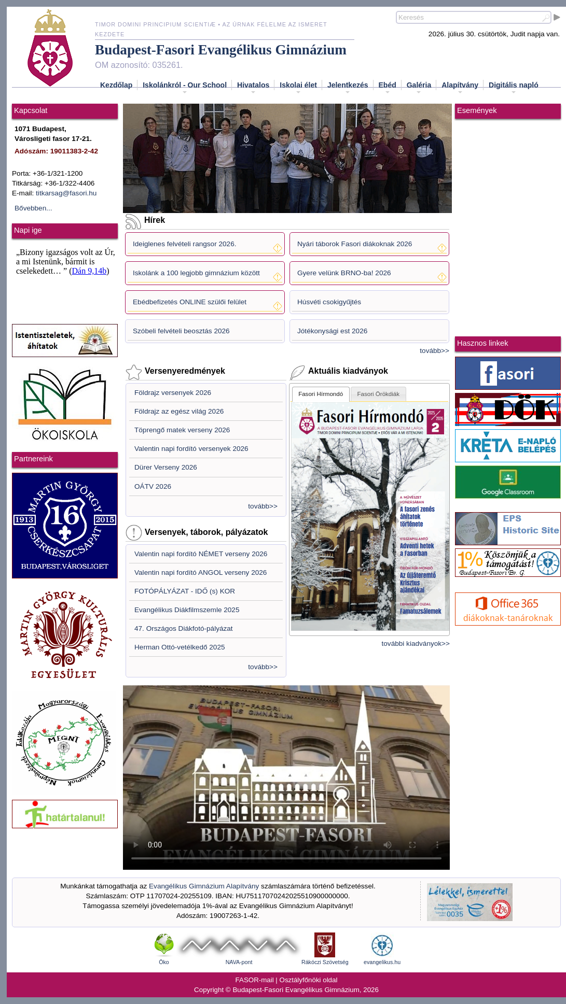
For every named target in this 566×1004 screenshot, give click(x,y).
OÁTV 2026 (152, 486)
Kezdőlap (116, 85)
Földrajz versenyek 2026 (172, 393)
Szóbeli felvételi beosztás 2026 (181, 331)
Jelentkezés (347, 88)
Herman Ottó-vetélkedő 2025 (179, 647)
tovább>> (434, 351)
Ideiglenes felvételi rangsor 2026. (185, 244)
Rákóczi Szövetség (325, 962)
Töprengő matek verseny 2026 (182, 430)
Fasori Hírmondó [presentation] (320, 394)
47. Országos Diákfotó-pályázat (183, 628)
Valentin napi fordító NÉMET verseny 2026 (200, 554)
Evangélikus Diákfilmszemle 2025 (187, 610)
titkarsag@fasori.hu (66, 193)
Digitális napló (514, 88)
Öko (164, 962)
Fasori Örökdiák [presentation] (378, 394)
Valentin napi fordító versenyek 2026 (191, 448)
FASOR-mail (255, 980)
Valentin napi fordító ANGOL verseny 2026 (200, 572)
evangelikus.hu (382, 962)
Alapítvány (459, 88)
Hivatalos (253, 88)
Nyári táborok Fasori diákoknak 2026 (354, 244)
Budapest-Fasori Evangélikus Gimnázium (221, 50)
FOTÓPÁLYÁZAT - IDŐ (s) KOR (184, 591)
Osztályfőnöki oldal (309, 980)
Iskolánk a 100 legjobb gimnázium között (196, 273)
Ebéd (387, 88)
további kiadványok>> (416, 643)
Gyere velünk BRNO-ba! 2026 (344, 273)
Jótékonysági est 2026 (332, 331)
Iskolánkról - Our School (185, 88)
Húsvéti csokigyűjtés (329, 302)
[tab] (321, 394)
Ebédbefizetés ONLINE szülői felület (189, 302)
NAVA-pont (239, 962)
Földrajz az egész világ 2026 (179, 411)
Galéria (419, 88)
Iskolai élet (298, 88)
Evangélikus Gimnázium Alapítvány (204, 886)
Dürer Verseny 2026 (165, 467)
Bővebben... (33, 208)
